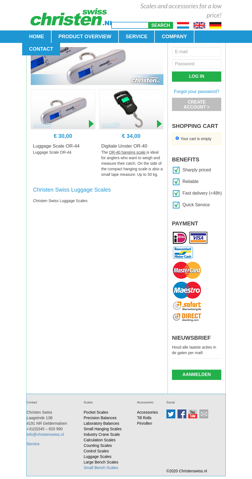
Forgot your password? (196, 91)
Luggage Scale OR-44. (52, 152)
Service (33, 444)
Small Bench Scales (101, 467)
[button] (160, 25)
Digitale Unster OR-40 (124, 146)
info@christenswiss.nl (45, 434)
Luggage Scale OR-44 (56, 146)
